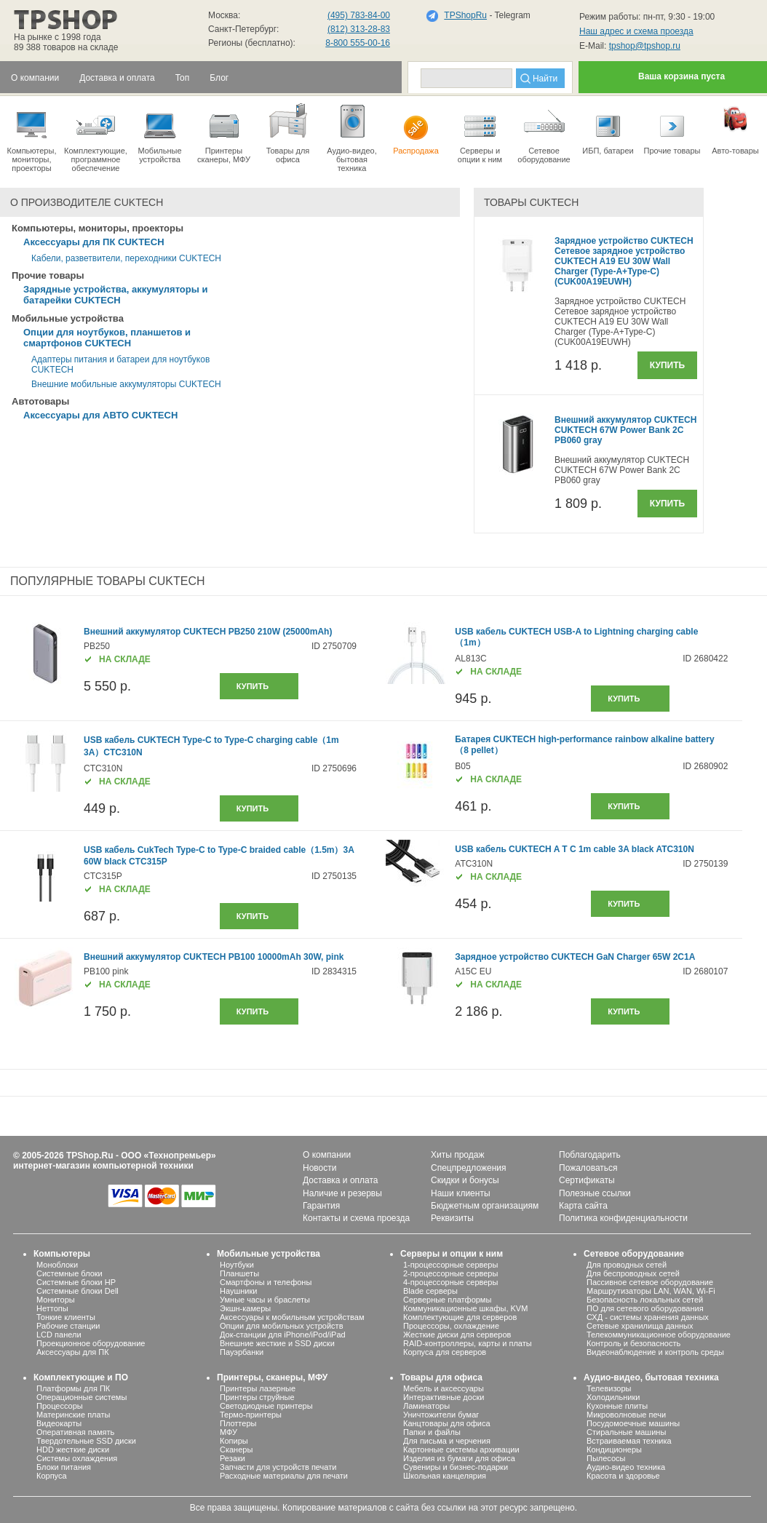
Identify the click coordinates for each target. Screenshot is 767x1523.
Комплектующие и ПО (80, 1377)
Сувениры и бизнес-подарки (455, 1467)
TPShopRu (465, 15)
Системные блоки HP (76, 1282)
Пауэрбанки (241, 1352)
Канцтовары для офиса (446, 1423)
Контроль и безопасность (633, 1343)
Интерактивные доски (443, 1397)
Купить (667, 365)
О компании (327, 1155)
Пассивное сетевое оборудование (650, 1282)
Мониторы (55, 1299)
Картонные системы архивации (461, 1449)
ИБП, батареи (608, 128)
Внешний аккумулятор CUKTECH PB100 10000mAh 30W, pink (213, 957)
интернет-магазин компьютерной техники (103, 1166)
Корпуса (51, 1475)
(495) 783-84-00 (358, 15)
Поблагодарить (590, 1155)
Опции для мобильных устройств (281, 1325)
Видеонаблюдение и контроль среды (655, 1352)
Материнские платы (73, 1414)
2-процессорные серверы (450, 1273)
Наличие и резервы (342, 1193)
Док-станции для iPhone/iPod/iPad (283, 1334)
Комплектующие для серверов (460, 1317)
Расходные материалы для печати (284, 1475)
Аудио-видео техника (626, 1467)
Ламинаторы (426, 1405)
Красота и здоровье (623, 1475)
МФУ (228, 1432)
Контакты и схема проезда (356, 1218)
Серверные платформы (447, 1299)
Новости (319, 1168)
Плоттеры (238, 1423)
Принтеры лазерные (257, 1388)
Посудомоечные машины (633, 1423)
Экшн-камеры (245, 1308)
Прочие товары (672, 128)
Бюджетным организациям (485, 1206)
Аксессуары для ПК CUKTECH (93, 241)
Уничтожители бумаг (441, 1414)
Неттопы (52, 1308)
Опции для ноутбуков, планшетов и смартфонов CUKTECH (107, 338)
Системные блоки (69, 1273)
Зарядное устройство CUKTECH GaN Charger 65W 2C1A (575, 957)
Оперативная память (75, 1432)
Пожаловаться (588, 1168)
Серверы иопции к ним (480, 132)
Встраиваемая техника (629, 1440)
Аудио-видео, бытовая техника (651, 1377)
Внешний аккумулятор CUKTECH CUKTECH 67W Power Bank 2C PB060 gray (625, 430)
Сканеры (236, 1449)
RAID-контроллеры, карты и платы (467, 1343)
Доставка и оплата (340, 1180)
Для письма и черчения (446, 1440)
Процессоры (59, 1405)
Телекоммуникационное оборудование (659, 1334)
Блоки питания (63, 1467)
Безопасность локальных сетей (645, 1299)
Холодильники (613, 1397)
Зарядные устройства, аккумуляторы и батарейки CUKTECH (115, 295)
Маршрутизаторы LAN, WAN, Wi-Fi (651, 1291)
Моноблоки (57, 1264)
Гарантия (321, 1206)
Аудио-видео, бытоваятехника (352, 136)
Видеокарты (59, 1423)
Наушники (238, 1291)
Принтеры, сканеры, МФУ (272, 1377)
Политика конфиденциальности (623, 1218)
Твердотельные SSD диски (86, 1440)
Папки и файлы (432, 1432)
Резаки (232, 1458)
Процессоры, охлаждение (451, 1325)
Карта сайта (583, 1206)
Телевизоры (609, 1388)
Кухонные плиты (617, 1405)
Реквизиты (452, 1218)
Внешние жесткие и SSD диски (277, 1343)
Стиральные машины (626, 1432)
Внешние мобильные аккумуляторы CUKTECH (126, 384)
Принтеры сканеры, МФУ (223, 132)
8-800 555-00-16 (357, 43)
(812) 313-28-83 (358, 29)
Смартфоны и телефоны (265, 1282)
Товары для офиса (287, 132)
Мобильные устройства (159, 132)
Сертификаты (587, 1180)
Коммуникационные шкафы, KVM (465, 1308)
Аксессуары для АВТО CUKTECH (100, 415)
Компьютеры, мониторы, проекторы (31, 136)
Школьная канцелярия (444, 1475)
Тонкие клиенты (65, 1317)
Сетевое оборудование (544, 132)
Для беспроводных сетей (633, 1273)
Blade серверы (430, 1291)
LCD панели (59, 1334)
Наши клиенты (460, 1193)
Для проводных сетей (627, 1264)
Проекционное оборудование (90, 1343)
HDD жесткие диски (72, 1449)
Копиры (234, 1440)
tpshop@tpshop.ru (644, 46)
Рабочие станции (68, 1325)
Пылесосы (606, 1458)
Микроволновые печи (626, 1414)
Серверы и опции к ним (451, 1254)
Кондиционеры (614, 1449)
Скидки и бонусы (465, 1180)
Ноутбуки (237, 1264)
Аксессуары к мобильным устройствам (292, 1317)
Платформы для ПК (73, 1388)
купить (253, 686)
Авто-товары (735, 128)
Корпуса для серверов (444, 1352)
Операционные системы (81, 1397)
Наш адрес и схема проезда (636, 31)
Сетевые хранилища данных (640, 1325)
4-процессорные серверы (450, 1282)
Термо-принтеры (251, 1414)
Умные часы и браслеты (265, 1299)
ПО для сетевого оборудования (645, 1308)
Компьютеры (61, 1254)
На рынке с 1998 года (57, 37)
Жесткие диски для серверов (457, 1334)
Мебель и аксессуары (443, 1388)
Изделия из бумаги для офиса (459, 1458)
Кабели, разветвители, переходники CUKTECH (126, 258)
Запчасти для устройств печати (278, 1467)
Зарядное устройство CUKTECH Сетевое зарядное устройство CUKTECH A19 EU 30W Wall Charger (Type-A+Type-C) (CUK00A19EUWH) (624, 261)
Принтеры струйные (257, 1397)
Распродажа (416, 128)
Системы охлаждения (76, 1458)
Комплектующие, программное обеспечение (95, 136)
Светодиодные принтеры (266, 1405)
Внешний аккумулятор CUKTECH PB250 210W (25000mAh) (208, 632)
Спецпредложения (468, 1168)
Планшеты (239, 1273)
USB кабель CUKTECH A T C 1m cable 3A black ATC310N (574, 849)
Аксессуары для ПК (72, 1352)
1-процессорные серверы (450, 1264)
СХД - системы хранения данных (648, 1317)
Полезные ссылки (595, 1193)
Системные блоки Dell (77, 1291)
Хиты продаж (457, 1155)
